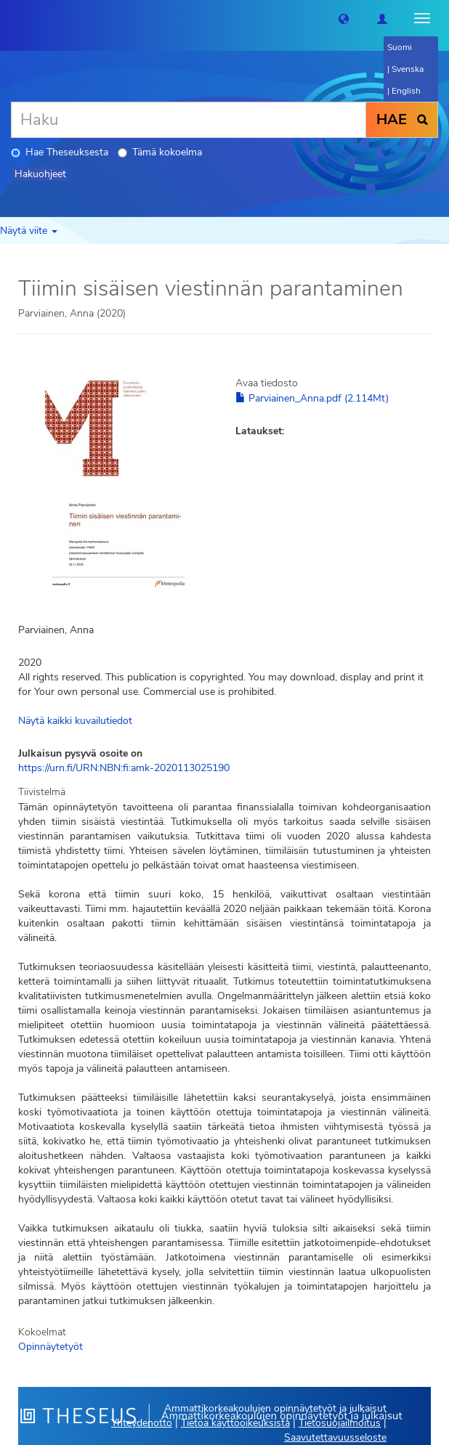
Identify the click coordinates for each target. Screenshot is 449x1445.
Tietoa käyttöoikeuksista (235, 1423)
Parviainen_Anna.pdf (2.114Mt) (312, 398)
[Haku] (188, 120)
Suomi (399, 47)
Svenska (408, 69)
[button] (344, 18)
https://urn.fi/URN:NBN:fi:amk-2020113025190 (124, 768)
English (406, 91)
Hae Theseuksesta (59, 152)
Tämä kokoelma (160, 152)
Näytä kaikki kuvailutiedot (75, 721)
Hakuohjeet (40, 174)
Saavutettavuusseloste (335, 1437)
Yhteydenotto (141, 1423)
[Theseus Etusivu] (11, 18)
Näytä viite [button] (28, 230)
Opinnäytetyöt (50, 1347)
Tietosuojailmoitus (340, 1423)
